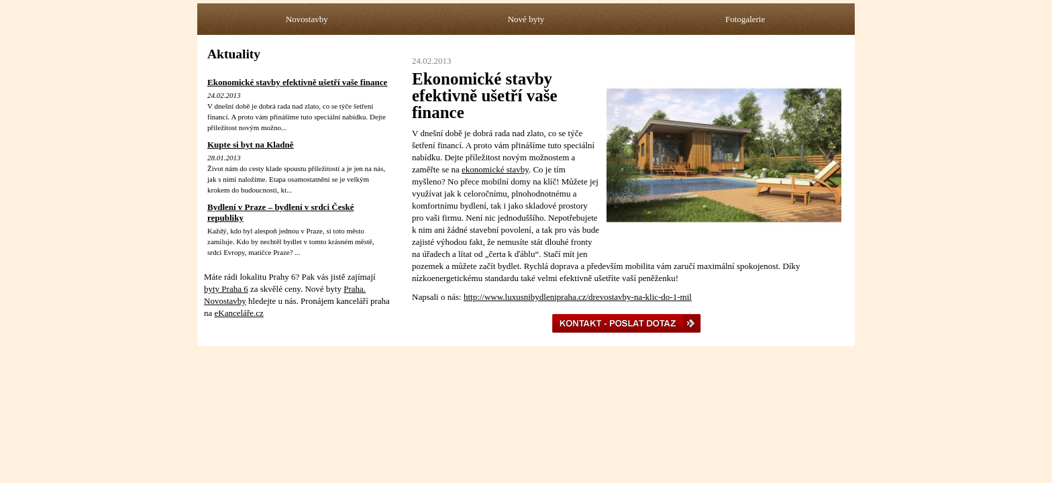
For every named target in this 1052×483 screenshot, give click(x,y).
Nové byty (526, 19)
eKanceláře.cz (239, 313)
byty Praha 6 (226, 289)
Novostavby (307, 19)
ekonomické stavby (495, 169)
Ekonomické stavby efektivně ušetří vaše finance (297, 82)
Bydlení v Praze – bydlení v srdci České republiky (280, 212)
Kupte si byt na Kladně (250, 145)
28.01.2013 (224, 158)
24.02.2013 (224, 95)
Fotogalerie (745, 19)
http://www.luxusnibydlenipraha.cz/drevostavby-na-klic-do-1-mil (578, 297)
